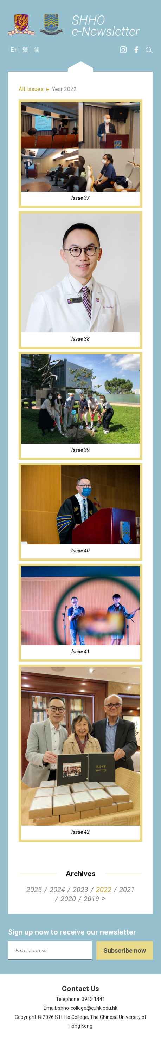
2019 (91, 898)
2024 (57, 889)
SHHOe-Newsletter (106, 26)
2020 (68, 898)
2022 (103, 889)
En (14, 49)
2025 (34, 889)
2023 (80, 889)
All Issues (31, 89)
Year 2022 (64, 89)
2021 (127, 889)
